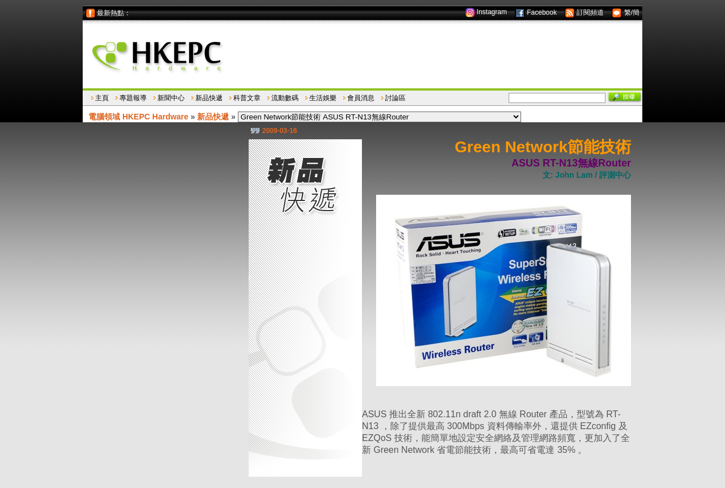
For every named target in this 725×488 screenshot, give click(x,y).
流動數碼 (284, 98)
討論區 (395, 98)
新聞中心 (171, 98)
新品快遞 (209, 98)
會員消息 (360, 98)
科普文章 (247, 98)
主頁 (102, 98)
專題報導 (133, 98)
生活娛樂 (322, 98)
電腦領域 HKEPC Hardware (138, 116)
